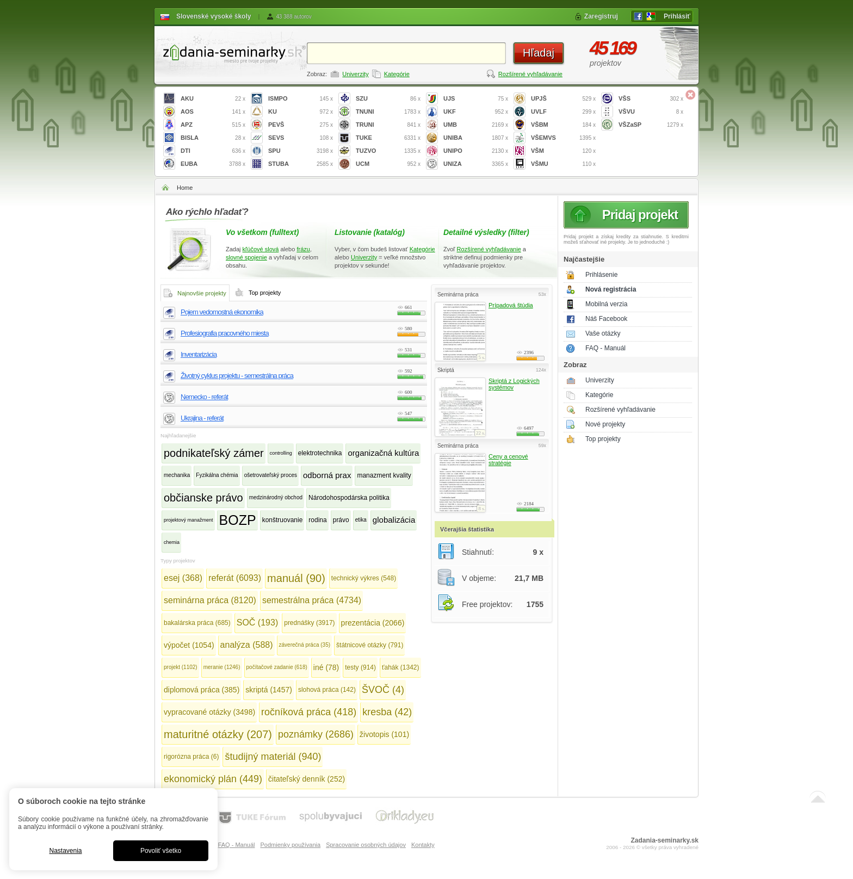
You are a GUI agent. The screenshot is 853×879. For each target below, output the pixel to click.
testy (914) (360, 667)
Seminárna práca (457, 295)
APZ (213, 125)
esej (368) (183, 578)
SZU (388, 98)
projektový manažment (188, 520)
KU (300, 112)
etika (361, 520)
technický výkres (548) (363, 578)
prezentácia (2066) (373, 622)
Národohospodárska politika (349, 498)
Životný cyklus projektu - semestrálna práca (237, 376)
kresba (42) (387, 712)
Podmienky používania (290, 844)
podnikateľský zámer (214, 453)
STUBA (300, 164)
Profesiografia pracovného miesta (225, 333)
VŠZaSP (651, 125)
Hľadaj (538, 53)
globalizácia (394, 519)
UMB (475, 125)
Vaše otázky (602, 333)
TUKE (388, 138)
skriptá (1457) (268, 689)
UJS (475, 98)
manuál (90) (296, 578)
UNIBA (475, 138)
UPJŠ (563, 98)
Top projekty (603, 439)
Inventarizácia (199, 354)
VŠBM (563, 125)
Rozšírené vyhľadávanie (530, 74)
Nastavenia (65, 851)
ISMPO (300, 98)
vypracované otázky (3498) (209, 712)
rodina (317, 520)
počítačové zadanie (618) (276, 667)
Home (185, 187)
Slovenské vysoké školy (213, 16)
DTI (213, 151)
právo (341, 520)
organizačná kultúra (383, 452)
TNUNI (388, 112)
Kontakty (423, 844)
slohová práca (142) (327, 690)
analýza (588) (246, 644)
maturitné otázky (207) (218, 734)
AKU (213, 98)
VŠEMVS (563, 138)
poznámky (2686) (316, 734)
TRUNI (388, 125)
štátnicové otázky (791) (369, 645)
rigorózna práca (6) (191, 756)
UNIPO (475, 151)
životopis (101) (384, 734)
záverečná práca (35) (305, 645)
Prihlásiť (677, 16)
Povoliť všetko (160, 851)
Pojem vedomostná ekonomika (222, 312)
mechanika (177, 475)
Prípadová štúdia (511, 305)
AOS (213, 112)
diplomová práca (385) (201, 689)
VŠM (563, 151)
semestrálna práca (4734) (311, 600)
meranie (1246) (221, 667)
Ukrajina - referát (202, 418)
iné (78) (326, 667)
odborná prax (327, 475)
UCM (388, 164)
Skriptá (445, 370)
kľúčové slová (261, 249)
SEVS (300, 138)
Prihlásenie (601, 274)
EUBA (213, 164)
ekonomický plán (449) (213, 778)
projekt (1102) (180, 667)
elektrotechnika (320, 453)
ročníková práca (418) (308, 712)
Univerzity (355, 74)
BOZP (237, 520)
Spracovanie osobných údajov (366, 844)
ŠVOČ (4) (383, 689)
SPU (300, 151)
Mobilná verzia (606, 304)
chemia (172, 542)
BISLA (213, 138)
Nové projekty (605, 424)
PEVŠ (300, 125)
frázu (303, 249)
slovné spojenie (246, 257)
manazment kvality (384, 475)
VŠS (651, 98)
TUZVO (388, 151)
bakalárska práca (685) (197, 623)
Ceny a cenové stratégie (508, 459)
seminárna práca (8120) (210, 600)
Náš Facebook (606, 319)
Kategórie (397, 74)
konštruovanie (282, 520)
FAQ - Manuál (605, 348)
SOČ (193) (257, 622)
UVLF (563, 112)
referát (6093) (234, 578)
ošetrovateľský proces (270, 475)
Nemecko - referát (204, 397)
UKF (475, 112)
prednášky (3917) (309, 623)
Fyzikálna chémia (217, 475)
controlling (281, 453)
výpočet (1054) (189, 645)
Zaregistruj (601, 16)
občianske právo (203, 498)
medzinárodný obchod (275, 497)
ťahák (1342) (400, 667)
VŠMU (563, 164)
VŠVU (651, 112)
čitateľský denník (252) (306, 779)
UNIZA (475, 164)
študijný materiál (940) (273, 756)
